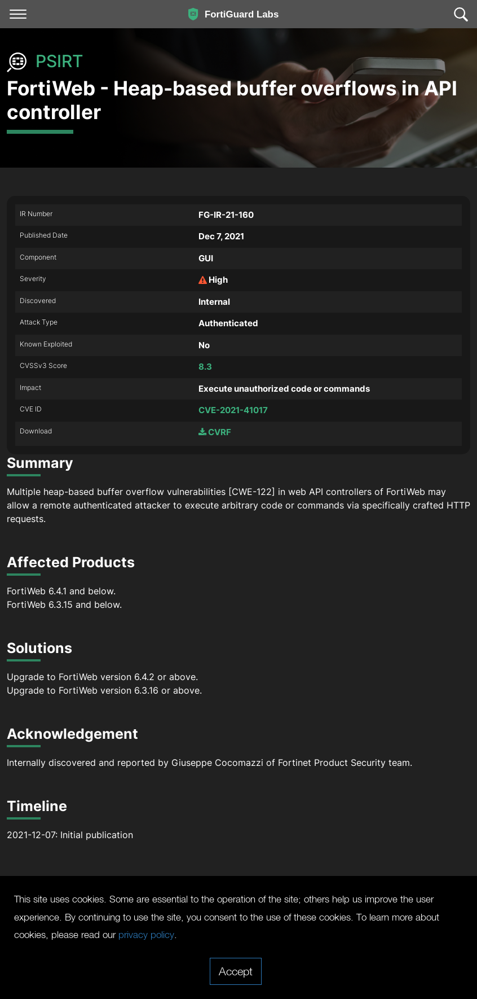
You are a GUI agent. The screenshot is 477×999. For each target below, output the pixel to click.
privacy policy (313, 934)
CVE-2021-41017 (233, 410)
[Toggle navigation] (18, 14)
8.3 (205, 366)
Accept (236, 971)
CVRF (214, 432)
